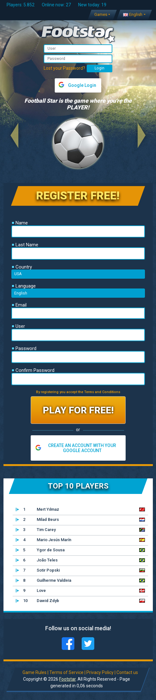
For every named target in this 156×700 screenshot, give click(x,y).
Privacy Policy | (100, 672)
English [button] (132, 14)
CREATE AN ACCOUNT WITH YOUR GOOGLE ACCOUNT (82, 448)
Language (24, 285)
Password (24, 348)
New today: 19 (92, 4)
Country (22, 266)
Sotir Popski (38, 570)
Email (19, 305)
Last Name (25, 244)
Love (31, 590)
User (18, 326)
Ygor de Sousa (40, 550)
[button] (14, 135)
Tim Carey (36, 529)
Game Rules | (35, 672)
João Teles (37, 560)
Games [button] (100, 14)
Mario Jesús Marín (43, 539)
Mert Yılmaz (37, 509)
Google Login (82, 85)
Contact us (127, 672)
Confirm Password (33, 370)
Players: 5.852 (20, 4)
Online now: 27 (56, 4)
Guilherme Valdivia (43, 580)
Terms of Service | (67, 672)
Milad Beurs (37, 519)
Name (20, 222)
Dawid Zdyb (37, 600)
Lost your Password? (64, 68)
